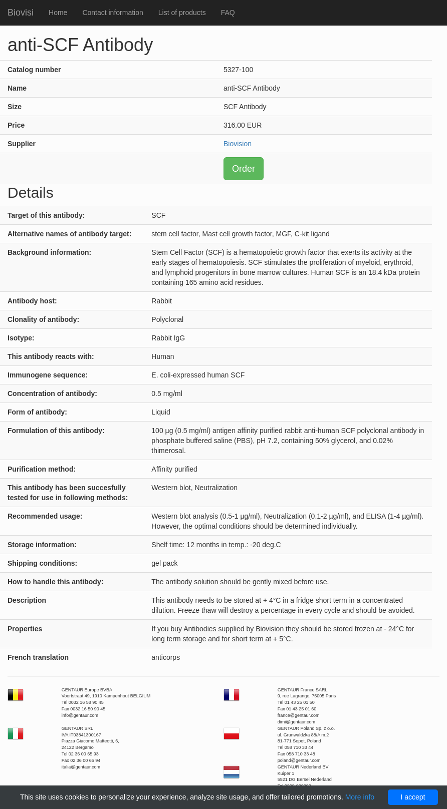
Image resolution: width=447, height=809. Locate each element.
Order (243, 169)
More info (359, 797)
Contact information (112, 13)
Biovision (237, 144)
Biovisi (21, 13)
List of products (182, 13)
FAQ (228, 13)
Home (58, 13)
